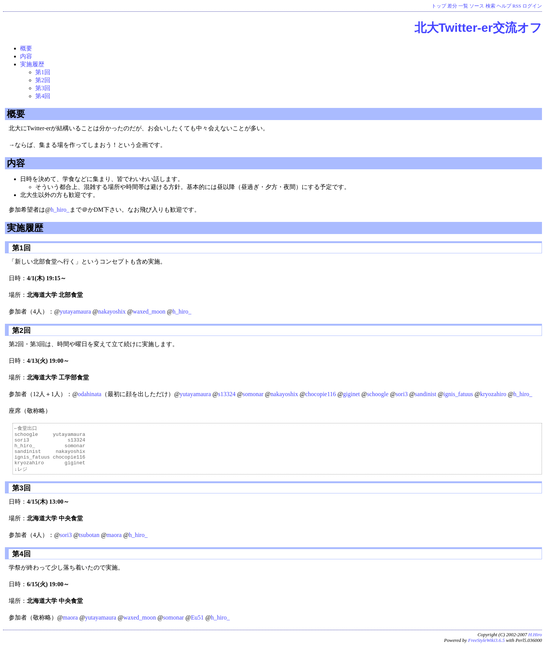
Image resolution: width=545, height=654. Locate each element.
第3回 (42, 88)
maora (113, 542)
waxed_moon (149, 311)
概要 (26, 48)
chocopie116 (320, 394)
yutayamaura (75, 311)
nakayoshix (112, 311)
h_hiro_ (60, 209)
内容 (26, 56)
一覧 (463, 6)
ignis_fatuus (458, 394)
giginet (351, 394)
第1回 (42, 72)
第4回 (42, 96)
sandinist (425, 394)
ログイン (532, 6)
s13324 (226, 394)
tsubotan (89, 542)
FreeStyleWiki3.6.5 (486, 648)
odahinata (89, 394)
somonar (253, 394)
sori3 (402, 394)
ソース (476, 6)
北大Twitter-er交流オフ (478, 27)
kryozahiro (493, 394)
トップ (438, 6)
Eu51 (197, 625)
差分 (452, 6)
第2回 (42, 80)
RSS (516, 6)
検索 (490, 6)
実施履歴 (32, 64)
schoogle (378, 394)
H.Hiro (535, 642)
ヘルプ (504, 6)
